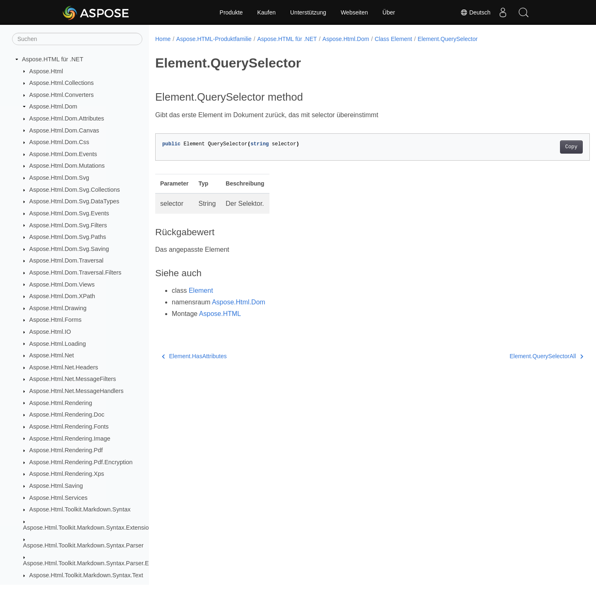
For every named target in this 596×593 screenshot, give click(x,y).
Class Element (393, 39)
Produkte (231, 12)
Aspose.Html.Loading (57, 343)
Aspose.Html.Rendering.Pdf (66, 450)
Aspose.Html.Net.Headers (63, 367)
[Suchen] (77, 39)
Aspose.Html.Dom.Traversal (66, 260)
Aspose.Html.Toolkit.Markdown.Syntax (80, 509)
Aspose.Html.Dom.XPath (62, 296)
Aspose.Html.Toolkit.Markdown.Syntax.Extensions (89, 527)
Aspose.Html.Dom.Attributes (66, 118)
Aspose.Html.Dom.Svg (59, 177)
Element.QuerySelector (448, 39)
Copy (541, 147)
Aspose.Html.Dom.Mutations (67, 165)
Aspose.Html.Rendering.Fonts (69, 426)
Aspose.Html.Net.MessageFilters (72, 379)
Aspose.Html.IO (50, 331)
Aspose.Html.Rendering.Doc (67, 414)
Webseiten (354, 12)
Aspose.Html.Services (58, 497)
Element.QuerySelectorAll (516, 356)
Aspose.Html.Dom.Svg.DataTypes (74, 201)
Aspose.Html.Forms (55, 319)
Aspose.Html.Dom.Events (63, 154)
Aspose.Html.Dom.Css (59, 142)
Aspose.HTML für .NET (52, 59)
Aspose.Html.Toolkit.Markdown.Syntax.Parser (83, 545)
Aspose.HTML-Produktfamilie (214, 39)
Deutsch (475, 12)
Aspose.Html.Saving (56, 485)
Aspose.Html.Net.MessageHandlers (76, 391)
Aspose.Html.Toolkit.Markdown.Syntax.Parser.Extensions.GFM (106, 563)
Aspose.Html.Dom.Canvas (64, 130)
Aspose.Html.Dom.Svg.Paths (67, 237)
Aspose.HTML (220, 313)
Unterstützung (308, 12)
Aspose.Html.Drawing (58, 308)
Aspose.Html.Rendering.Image (70, 438)
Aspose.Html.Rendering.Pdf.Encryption (81, 462)
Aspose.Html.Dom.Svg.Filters (68, 225)
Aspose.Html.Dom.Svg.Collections (74, 189)
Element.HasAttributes (194, 356)
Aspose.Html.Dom (53, 106)
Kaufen (266, 12)
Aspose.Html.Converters (61, 95)
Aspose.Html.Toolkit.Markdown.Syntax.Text (86, 575)
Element (201, 290)
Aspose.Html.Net (51, 355)
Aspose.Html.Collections (61, 83)
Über (388, 12)
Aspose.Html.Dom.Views (62, 284)
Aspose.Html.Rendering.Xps (66, 473)
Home (163, 39)
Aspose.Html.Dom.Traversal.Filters (75, 272)
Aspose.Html (46, 71)
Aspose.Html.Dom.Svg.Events (69, 213)
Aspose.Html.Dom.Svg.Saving (69, 249)
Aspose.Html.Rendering (60, 403)
